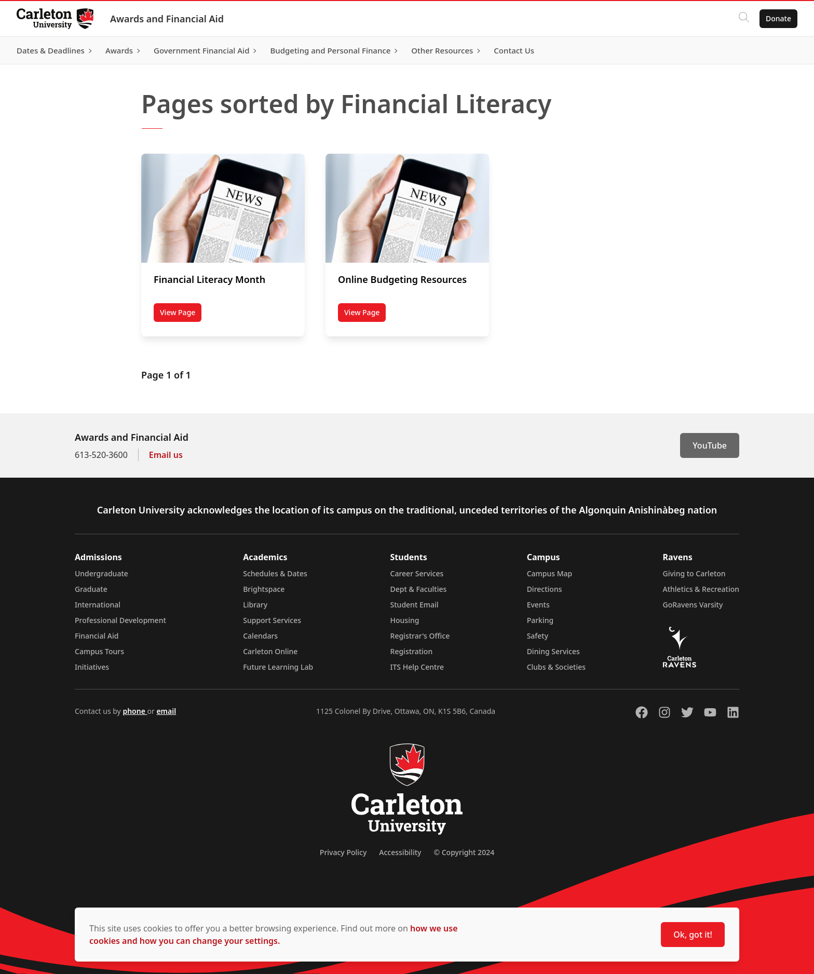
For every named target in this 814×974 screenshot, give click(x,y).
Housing (404, 620)
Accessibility (400, 852)
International (97, 605)
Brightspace (263, 589)
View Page (180, 314)
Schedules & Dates (275, 573)
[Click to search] (744, 18)
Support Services (272, 620)
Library (255, 605)
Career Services (417, 573)
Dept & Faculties (418, 589)
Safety (538, 636)
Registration (411, 651)
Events (538, 605)
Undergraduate (101, 573)
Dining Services (553, 651)
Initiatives (92, 667)
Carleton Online (270, 651)
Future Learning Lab (278, 667)
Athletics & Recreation (701, 589)
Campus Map (550, 573)
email (166, 711)
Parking (540, 620)
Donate (778, 18)
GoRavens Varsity (693, 605)
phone (135, 711)
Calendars (260, 636)
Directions (544, 589)
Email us (166, 455)
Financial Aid (96, 636)
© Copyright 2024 (463, 852)
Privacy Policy (343, 852)
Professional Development (120, 620)
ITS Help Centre (417, 667)
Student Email (414, 605)
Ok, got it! (692, 934)
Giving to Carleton (694, 573)
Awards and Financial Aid (167, 18)
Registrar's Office (420, 636)
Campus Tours (99, 651)
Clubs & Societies (556, 667)
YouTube (710, 445)
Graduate (91, 589)
